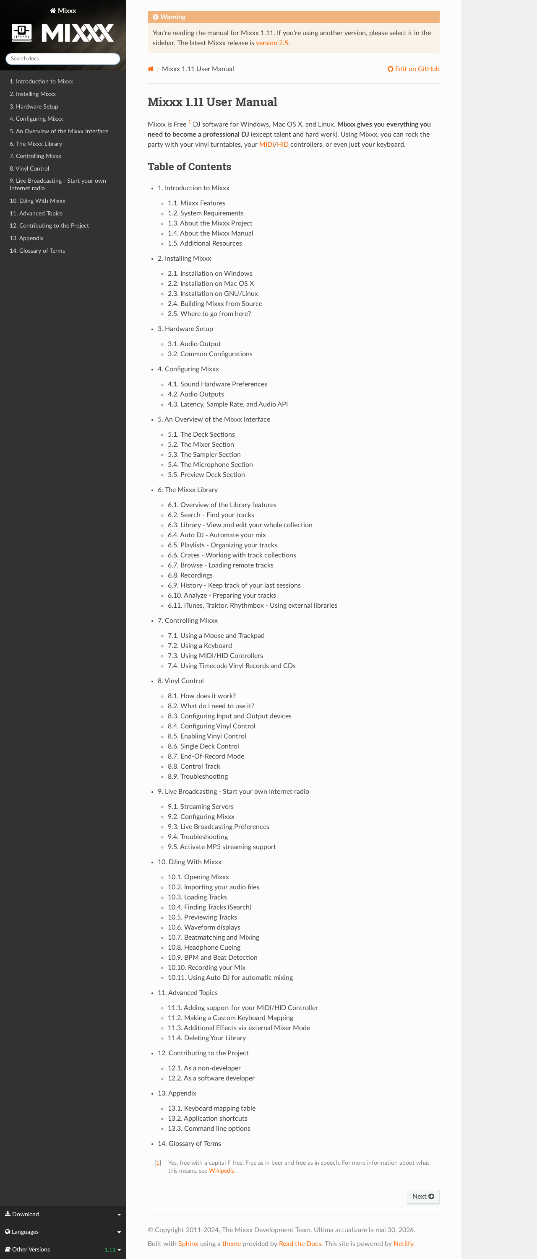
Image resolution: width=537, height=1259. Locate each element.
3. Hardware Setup (34, 107)
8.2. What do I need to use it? (211, 706)
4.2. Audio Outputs (196, 394)
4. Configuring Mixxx (36, 119)
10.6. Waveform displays (204, 927)
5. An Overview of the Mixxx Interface (59, 131)
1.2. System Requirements (206, 213)
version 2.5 (272, 43)
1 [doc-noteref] (189, 122)
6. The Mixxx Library (36, 144)
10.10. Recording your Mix (206, 967)
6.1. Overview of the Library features (222, 505)
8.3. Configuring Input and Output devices (230, 716)
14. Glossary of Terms (37, 251)
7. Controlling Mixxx (35, 156)
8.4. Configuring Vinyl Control (211, 726)
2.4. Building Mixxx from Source (215, 304)
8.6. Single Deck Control (203, 746)
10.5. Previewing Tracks (202, 917)
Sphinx (188, 1244)
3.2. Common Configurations (210, 354)
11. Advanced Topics (36, 213)
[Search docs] (62, 59)
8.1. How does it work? (202, 696)
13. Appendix (27, 238)
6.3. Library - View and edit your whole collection (240, 525)
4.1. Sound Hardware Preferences (217, 384)
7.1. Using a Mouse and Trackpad (216, 635)
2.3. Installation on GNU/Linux (213, 293)
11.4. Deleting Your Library (207, 1038)
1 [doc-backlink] (157, 1163)
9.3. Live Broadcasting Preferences (218, 827)
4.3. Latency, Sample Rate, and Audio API (228, 404)
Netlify (403, 1244)
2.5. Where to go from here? (209, 314)
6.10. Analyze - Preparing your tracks (222, 595)
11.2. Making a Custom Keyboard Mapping (230, 1018)
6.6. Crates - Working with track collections (232, 555)
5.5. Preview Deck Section (206, 474)
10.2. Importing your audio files (213, 887)
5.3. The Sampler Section (204, 454)
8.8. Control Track (194, 766)
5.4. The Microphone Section (210, 464)
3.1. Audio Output (194, 344)
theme (231, 1244)
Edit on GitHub (417, 69)
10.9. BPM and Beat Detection (213, 957)
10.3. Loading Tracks (197, 897)
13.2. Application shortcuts (208, 1118)
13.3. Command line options (209, 1128)
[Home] (151, 69)
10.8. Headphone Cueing (204, 947)
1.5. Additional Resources (205, 243)
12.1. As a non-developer (204, 1068)
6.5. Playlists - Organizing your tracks (222, 545)
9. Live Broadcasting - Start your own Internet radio (58, 185)
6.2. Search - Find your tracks (211, 515)
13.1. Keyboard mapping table (211, 1108)
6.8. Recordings (190, 575)
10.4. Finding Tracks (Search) (209, 907)
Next (423, 1196)
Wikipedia (222, 1171)
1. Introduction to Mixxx (41, 81)
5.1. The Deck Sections (201, 434)
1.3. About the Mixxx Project (210, 223)
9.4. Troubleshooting (198, 837)
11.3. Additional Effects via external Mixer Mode (239, 1028)
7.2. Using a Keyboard (200, 645)
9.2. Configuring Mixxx (201, 816)
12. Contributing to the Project (49, 226)
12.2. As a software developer (211, 1078)
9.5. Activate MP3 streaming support (222, 847)
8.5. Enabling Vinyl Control (207, 736)
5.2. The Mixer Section (201, 444)
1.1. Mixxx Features (196, 203)
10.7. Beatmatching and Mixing (213, 937)
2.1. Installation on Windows (210, 273)
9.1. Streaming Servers (201, 806)
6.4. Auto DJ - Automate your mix (217, 535)
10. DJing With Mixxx (37, 201)
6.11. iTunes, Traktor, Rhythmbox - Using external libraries (252, 605)
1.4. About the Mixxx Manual (210, 233)
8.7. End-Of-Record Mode (206, 756)
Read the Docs (300, 1244)
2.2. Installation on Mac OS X (211, 283)
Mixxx (63, 27)
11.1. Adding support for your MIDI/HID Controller (243, 1008)
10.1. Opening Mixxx (198, 877)
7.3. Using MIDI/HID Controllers (215, 656)
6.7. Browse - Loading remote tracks (221, 565)
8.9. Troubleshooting (198, 776)
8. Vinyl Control (29, 169)
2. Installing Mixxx (33, 94)
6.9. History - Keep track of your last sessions (234, 585)
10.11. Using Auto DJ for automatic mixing (230, 977)
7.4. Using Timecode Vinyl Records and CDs (232, 666)
